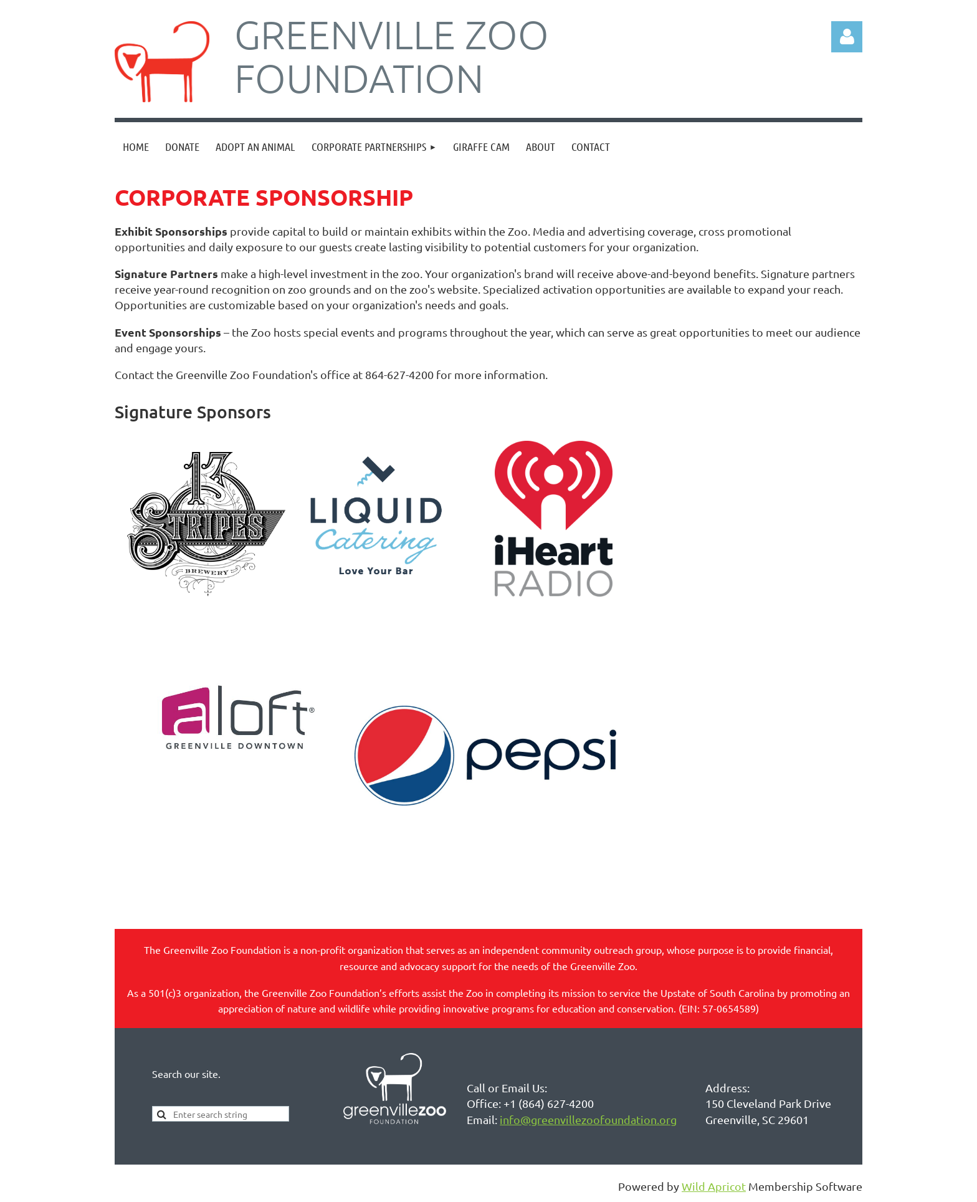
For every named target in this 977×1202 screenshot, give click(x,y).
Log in (846, 36)
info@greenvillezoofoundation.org (588, 1119)
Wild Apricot (714, 1186)
